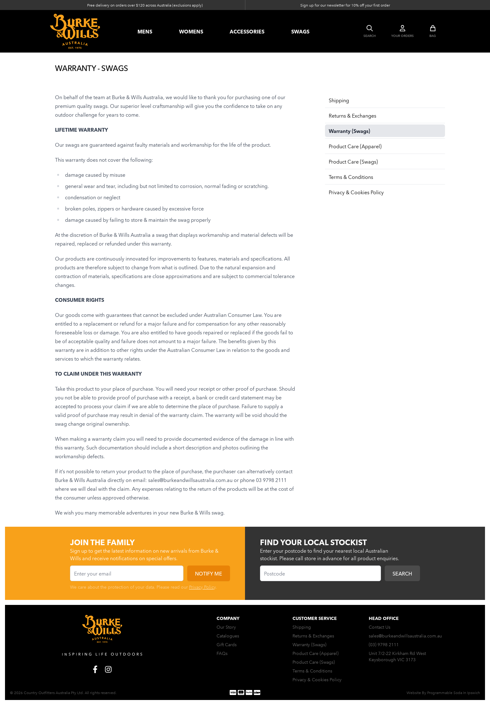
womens (191, 31)
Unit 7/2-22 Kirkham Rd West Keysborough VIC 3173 (397, 656)
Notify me (208, 573)
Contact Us (379, 627)
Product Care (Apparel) (355, 146)
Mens (145, 31)
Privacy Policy (202, 587)
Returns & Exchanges (352, 115)
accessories (247, 31)
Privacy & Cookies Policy (356, 192)
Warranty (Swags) (349, 130)
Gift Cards (227, 644)
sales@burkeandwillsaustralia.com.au (405, 635)
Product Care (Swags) (353, 161)
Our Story (226, 627)
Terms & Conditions (351, 176)
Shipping (339, 100)
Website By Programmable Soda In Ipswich (443, 692)
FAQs (222, 653)
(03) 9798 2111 (384, 644)
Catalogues (228, 635)
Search (402, 573)
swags (300, 31)
